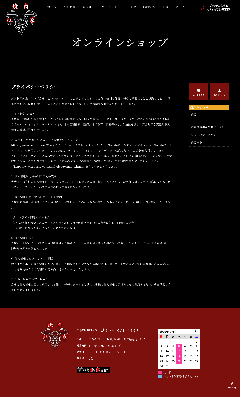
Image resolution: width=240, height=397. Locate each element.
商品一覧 (196, 142)
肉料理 (85, 7)
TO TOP (232, 385)
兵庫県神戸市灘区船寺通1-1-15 (126, 339)
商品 (194, 114)
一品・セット (105, 7)
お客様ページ (219, 95)
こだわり (67, 7)
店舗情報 (147, 7)
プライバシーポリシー (205, 135)
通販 (163, 7)
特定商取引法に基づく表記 (208, 127)
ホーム (49, 7)
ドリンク (128, 7)
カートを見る (198, 95)
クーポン (179, 7)
